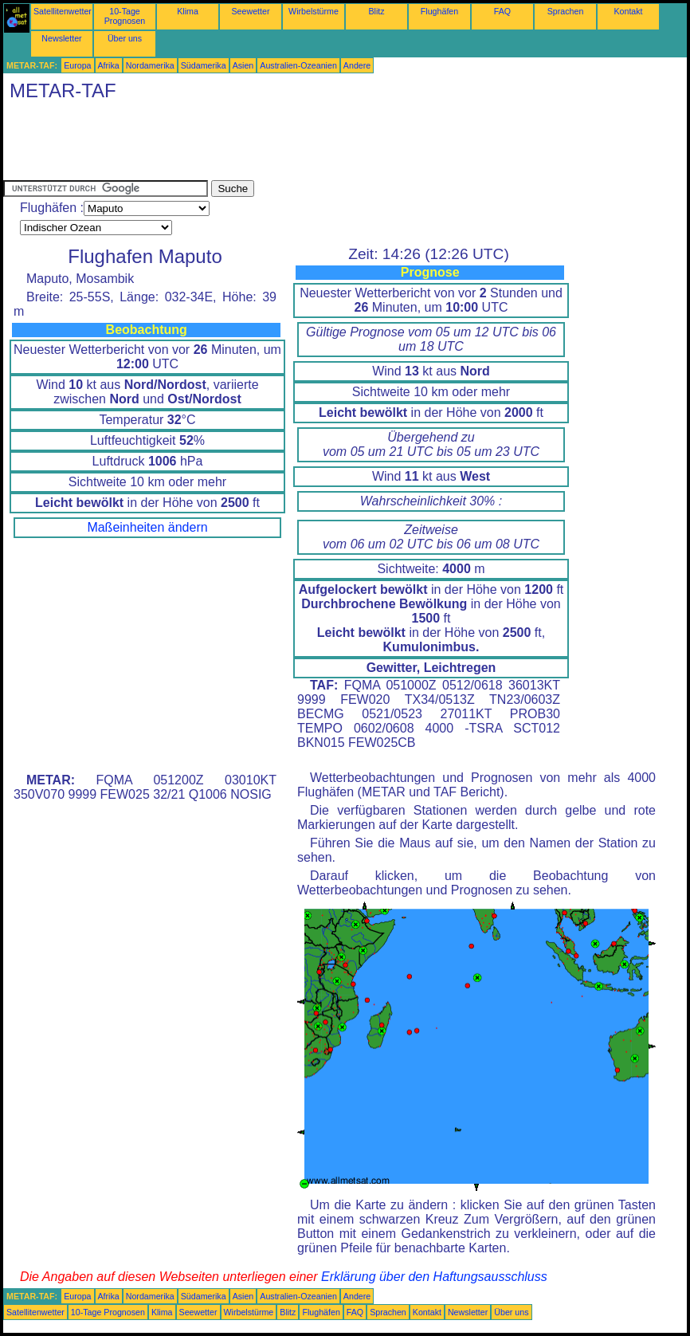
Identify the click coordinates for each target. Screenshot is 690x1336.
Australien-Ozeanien (298, 65)
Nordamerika (150, 65)
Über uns (125, 38)
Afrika (109, 65)
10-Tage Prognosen (125, 16)
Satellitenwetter (62, 11)
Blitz (376, 11)
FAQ (502, 11)
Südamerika (203, 65)
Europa (77, 65)
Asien (243, 65)
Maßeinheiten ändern (147, 527)
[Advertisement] (293, 144)
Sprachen (565, 11)
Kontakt (628, 11)
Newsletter (61, 38)
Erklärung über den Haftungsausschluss (434, 1276)
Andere (356, 65)
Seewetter (251, 11)
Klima (187, 11)
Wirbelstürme (313, 11)
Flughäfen (439, 11)
